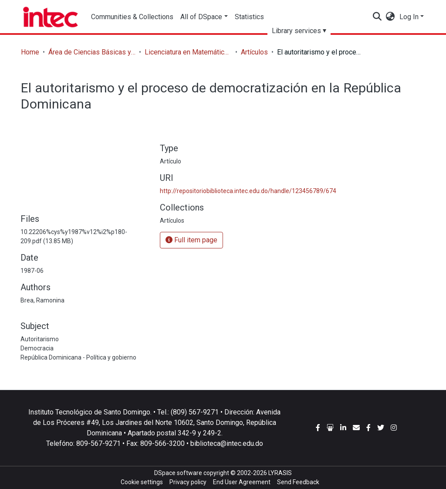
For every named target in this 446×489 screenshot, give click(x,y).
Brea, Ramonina (42, 300)
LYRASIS (280, 472)
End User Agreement (241, 482)
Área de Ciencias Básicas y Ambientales (91, 52)
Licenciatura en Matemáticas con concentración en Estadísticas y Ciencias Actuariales (188, 52)
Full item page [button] (191, 240)
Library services (296, 31)
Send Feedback (298, 482)
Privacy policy (187, 482)
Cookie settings (142, 482)
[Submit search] (377, 17)
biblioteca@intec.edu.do (226, 443)
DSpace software (178, 472)
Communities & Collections (132, 17)
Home (30, 52)
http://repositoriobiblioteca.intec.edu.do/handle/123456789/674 (248, 190)
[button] (390, 17)
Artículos (254, 52)
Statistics (249, 17)
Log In (409, 17)
